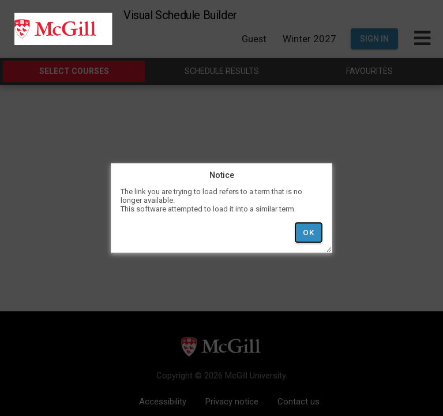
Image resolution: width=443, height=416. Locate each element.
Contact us (298, 401)
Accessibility (162, 401)
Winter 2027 (309, 38)
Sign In (374, 38)
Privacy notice (231, 401)
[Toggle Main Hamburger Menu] (422, 38)
